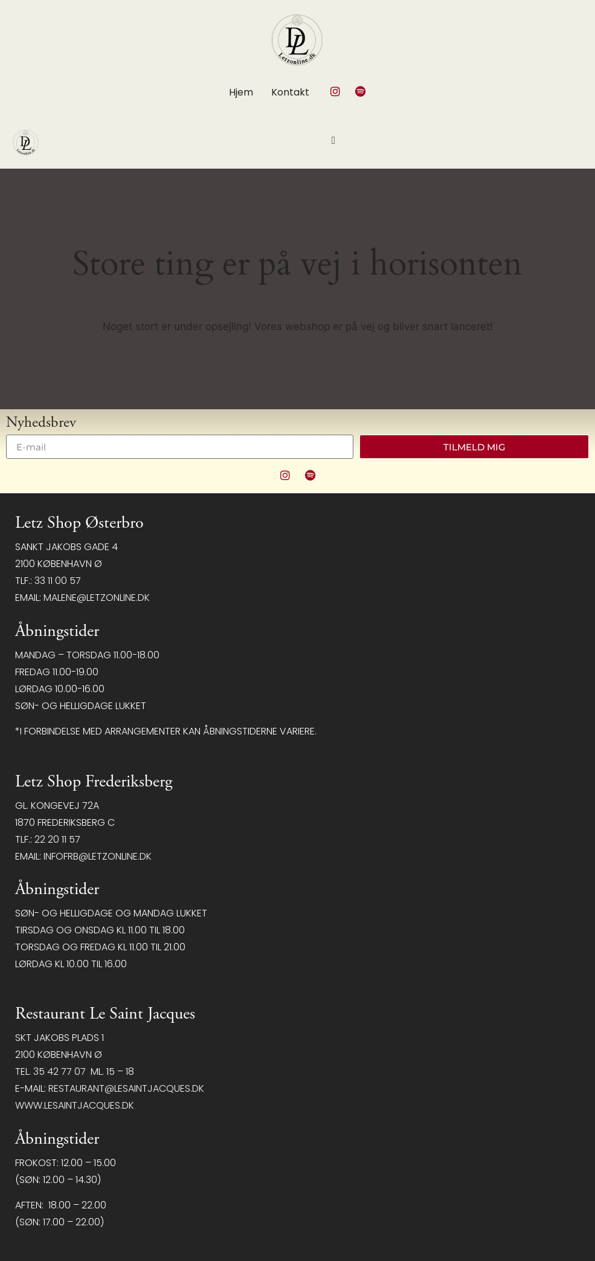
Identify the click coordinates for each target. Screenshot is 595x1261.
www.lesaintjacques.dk (74, 1105)
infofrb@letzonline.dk (97, 856)
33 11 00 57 (57, 581)
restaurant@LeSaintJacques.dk (126, 1088)
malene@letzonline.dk (96, 598)
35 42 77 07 (59, 1071)
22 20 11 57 (57, 839)
